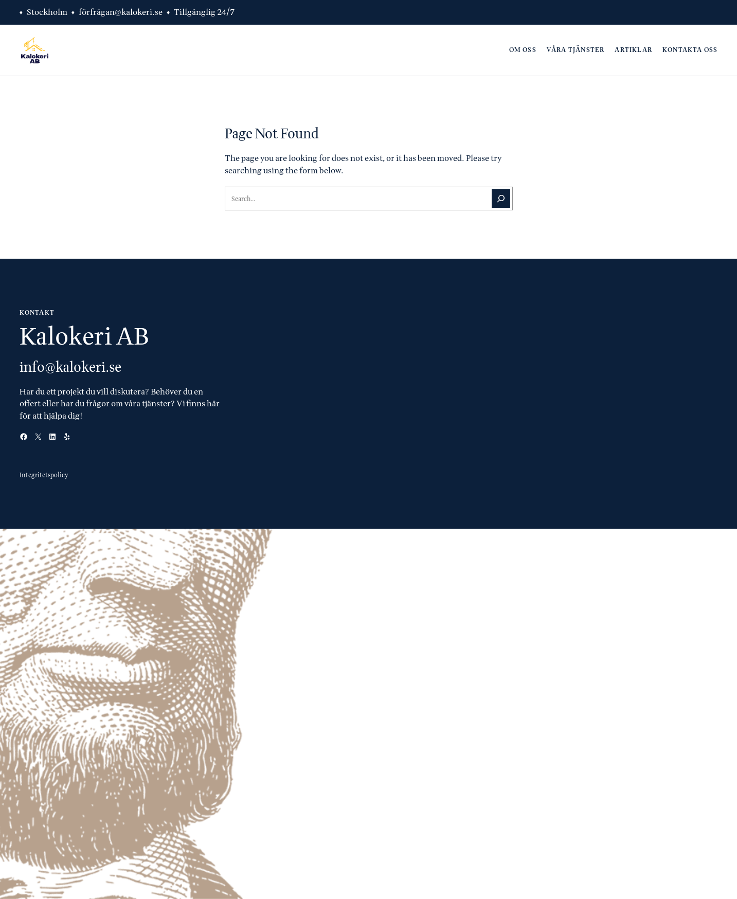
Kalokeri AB (84, 336)
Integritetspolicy (44, 475)
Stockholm (47, 12)
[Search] (501, 198)
